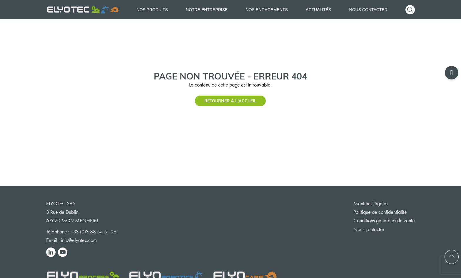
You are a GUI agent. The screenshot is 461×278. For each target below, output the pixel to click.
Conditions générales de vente (384, 220)
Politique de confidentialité (380, 212)
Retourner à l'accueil (230, 101)
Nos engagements (267, 9)
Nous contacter (368, 9)
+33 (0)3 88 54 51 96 (93, 231)
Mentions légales (370, 203)
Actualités (318, 9)
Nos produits (152, 9)
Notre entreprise (207, 9)
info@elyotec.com (79, 240)
